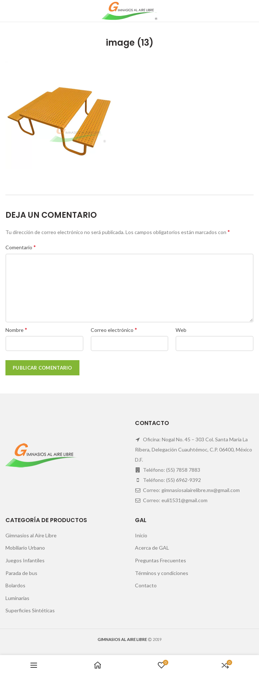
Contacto (146, 585)
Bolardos (15, 585)
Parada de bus (21, 573)
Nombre (16, 329)
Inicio (141, 535)
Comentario (20, 246)
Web (181, 330)
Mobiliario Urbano (25, 548)
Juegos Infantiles (25, 560)
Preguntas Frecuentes (160, 560)
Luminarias (17, 598)
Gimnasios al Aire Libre (31, 535)
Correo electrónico (114, 329)
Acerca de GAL (152, 548)
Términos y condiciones (161, 573)
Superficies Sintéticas (30, 610)
